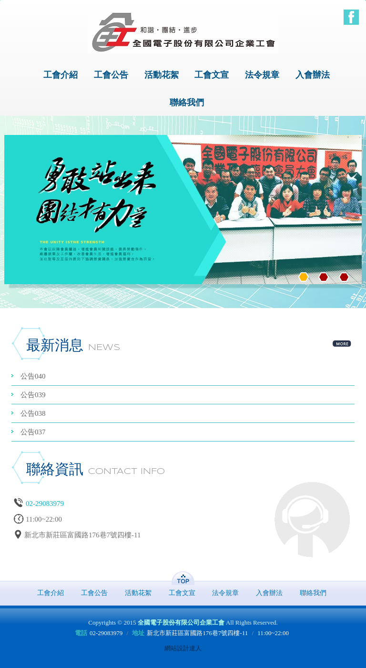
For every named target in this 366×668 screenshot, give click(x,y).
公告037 (33, 432)
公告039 (33, 395)
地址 (138, 633)
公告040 (33, 376)
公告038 (33, 413)
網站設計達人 (183, 648)
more (342, 342)
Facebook (351, 17)
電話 (81, 633)
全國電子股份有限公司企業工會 (183, 32)
